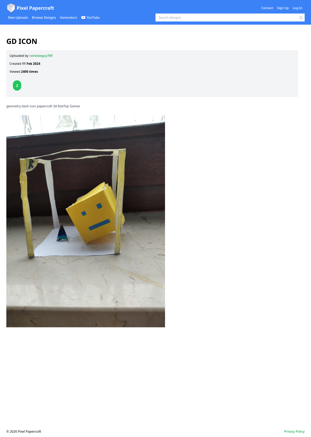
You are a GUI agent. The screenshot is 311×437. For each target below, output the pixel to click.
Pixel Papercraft (30, 8)
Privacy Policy (294, 431)
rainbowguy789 (41, 55)
